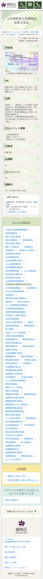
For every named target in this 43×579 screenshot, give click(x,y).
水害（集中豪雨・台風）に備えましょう (22, 480)
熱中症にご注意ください (16, 476)
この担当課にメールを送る (16, 212)
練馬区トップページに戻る (14, 568)
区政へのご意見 (10, 562)
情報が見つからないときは (20, 511)
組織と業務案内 (10, 557)
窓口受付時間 (9, 552)
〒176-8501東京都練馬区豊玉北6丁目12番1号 (17, 540)
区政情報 (25, 32)
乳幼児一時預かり (11, 500)
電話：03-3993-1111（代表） (15, 547)
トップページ (16, 32)
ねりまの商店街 (10, 34)
